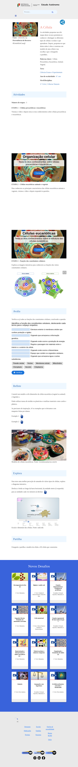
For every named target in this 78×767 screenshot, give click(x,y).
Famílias (38, 731)
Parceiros (38, 735)
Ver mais (61, 706)
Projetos (27, 735)
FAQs (50, 740)
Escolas (38, 727)
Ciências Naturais (53, 84)
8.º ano (58, 76)
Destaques (27, 727)
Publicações (27, 731)
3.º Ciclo (43, 84)
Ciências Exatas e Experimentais (51, 72)
